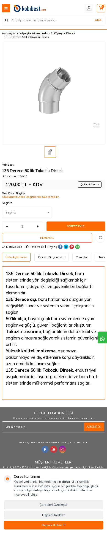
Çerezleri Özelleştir (53, 505)
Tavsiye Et (35, 246)
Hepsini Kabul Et (53, 525)
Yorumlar (82, 257)
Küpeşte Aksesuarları (34, 33)
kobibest (8, 164)
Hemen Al (47, 237)
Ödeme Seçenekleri (51, 257)
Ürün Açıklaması (16, 257)
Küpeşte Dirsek (64, 33)
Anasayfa (8, 33)
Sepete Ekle (76, 226)
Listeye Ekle (12, 246)
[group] (53, 92)
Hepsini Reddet (53, 515)
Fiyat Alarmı (89, 184)
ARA (98, 20)
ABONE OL (94, 427)
